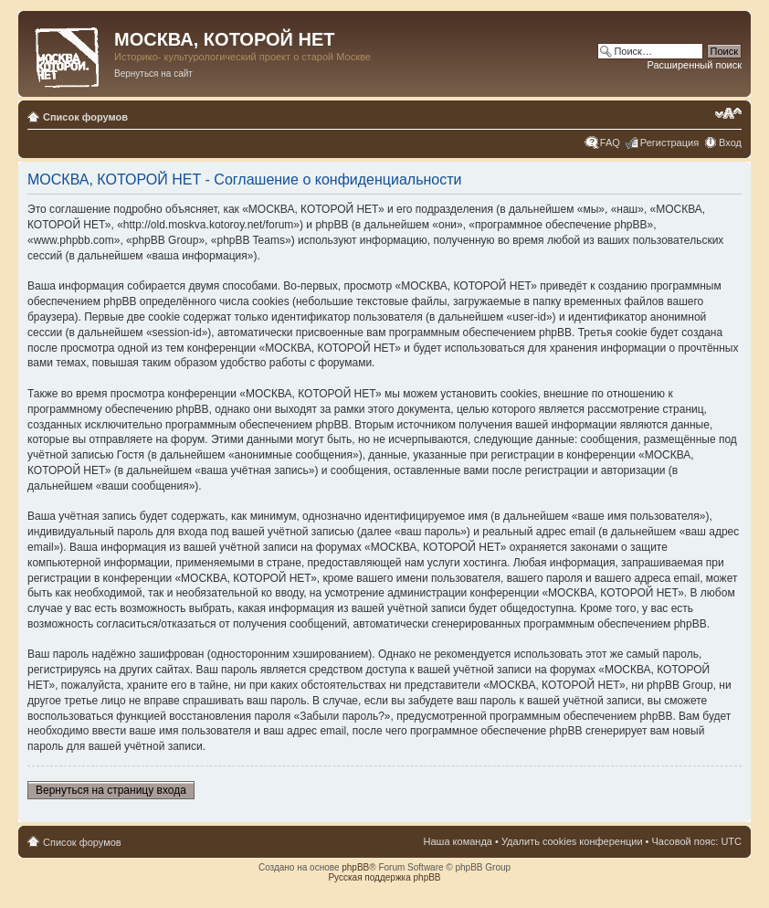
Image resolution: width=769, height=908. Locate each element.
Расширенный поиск (694, 64)
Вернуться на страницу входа (111, 790)
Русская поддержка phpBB (384, 877)
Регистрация (669, 142)
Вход (730, 142)
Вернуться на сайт (153, 74)
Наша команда (458, 841)
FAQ (610, 142)
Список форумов (85, 116)
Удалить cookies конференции (572, 841)
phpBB (355, 867)
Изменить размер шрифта (728, 113)
